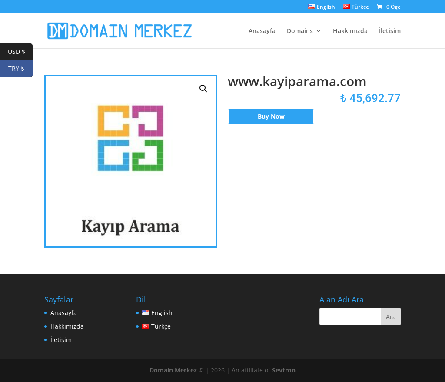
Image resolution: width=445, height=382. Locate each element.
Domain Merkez (173, 370)
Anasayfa (262, 31)
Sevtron (284, 370)
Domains (300, 31)
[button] (203, 88)
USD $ (20, 51)
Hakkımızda (350, 31)
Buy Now (271, 116)
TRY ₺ (20, 68)
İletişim (390, 31)
